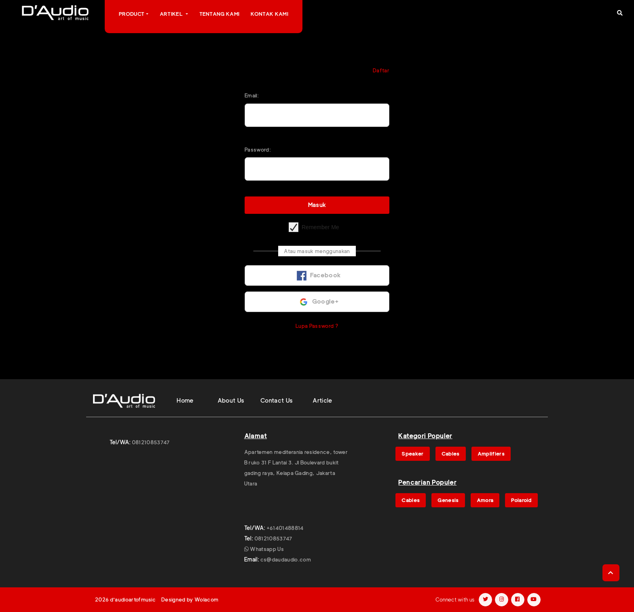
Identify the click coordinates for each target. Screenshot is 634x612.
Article (322, 400)
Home (185, 400)
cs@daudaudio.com (285, 559)
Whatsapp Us (264, 549)
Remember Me (320, 227)
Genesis (448, 500)
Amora (485, 500)
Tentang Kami (219, 14)
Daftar (381, 70)
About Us (231, 400)
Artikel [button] (172, 14)
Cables (451, 453)
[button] (620, 13)
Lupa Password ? (317, 326)
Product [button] (131, 14)
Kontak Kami (269, 14)
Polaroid (521, 500)
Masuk (317, 205)
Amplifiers (491, 453)
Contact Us (276, 400)
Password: (258, 149)
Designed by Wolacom (189, 599)
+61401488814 (285, 528)
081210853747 (151, 442)
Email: (252, 95)
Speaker (412, 453)
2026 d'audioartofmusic (125, 599)
